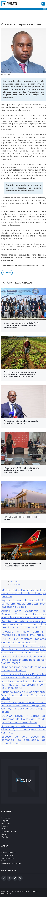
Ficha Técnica (7, 855)
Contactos (5, 861)
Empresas (5, 820)
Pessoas (4, 826)
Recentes (14, 582)
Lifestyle (4, 834)
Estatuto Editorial (8, 853)
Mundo (4, 829)
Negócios (5, 823)
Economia (5, 818)
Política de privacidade (11, 863)
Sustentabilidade (8, 831)
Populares (15, 584)
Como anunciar (8, 858)
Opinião (7, 273)
